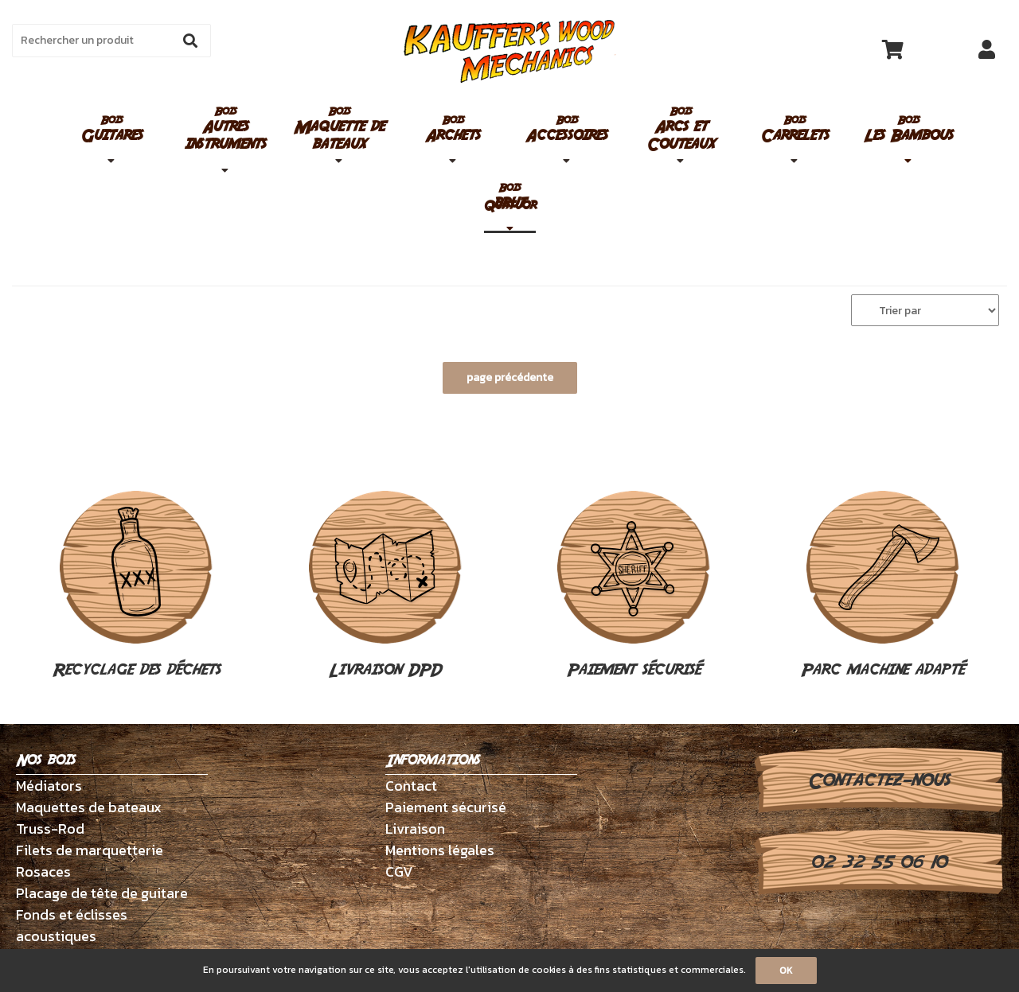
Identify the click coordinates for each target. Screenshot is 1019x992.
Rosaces (43, 871)
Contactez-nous (878, 780)
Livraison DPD (385, 586)
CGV (399, 871)
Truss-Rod (50, 828)
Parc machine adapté (882, 586)
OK (786, 970)
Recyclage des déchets (137, 586)
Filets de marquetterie (89, 850)
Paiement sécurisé (633, 586)
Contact (411, 785)
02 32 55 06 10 (878, 862)
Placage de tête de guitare (102, 893)
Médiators (49, 785)
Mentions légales (439, 850)
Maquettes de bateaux (89, 807)
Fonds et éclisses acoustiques (71, 925)
